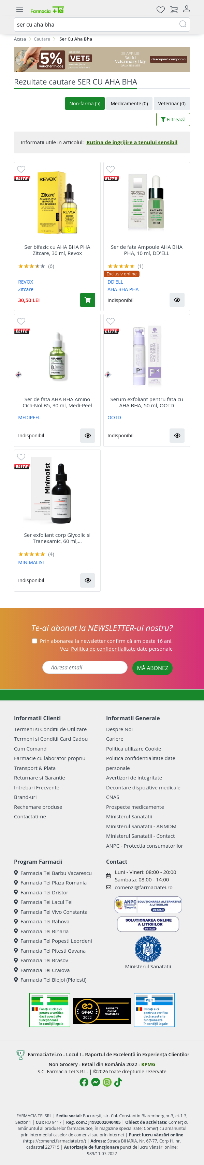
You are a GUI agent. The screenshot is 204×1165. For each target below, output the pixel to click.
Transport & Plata (35, 768)
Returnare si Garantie (39, 777)
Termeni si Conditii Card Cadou (51, 738)
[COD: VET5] (102, 59)
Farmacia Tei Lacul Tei (43, 901)
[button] (177, 300)
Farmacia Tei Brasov (41, 960)
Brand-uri (25, 796)
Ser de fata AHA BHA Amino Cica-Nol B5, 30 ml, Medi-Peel (57, 402)
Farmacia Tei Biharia (41, 931)
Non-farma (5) (85, 103)
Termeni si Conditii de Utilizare (50, 729)
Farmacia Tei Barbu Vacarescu (53, 872)
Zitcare (25, 289)
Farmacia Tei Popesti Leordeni (53, 940)
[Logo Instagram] (107, 1082)
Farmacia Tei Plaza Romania (50, 882)
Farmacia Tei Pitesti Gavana (50, 950)
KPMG (148, 1064)
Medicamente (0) (129, 103)
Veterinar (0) (172, 103)
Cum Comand (30, 748)
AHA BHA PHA (123, 289)
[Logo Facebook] (83, 1082)
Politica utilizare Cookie (133, 748)
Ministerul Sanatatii (129, 816)
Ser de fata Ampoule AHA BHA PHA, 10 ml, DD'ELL (147, 250)
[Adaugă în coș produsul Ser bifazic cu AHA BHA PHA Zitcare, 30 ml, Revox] (87, 300)
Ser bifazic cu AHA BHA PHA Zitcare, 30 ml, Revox (57, 250)
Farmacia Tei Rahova (42, 921)
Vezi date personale (116, 648)
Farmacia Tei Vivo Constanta (51, 911)
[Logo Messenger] (95, 1082)
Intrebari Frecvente (36, 787)
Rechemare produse (38, 806)
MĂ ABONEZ (152, 668)
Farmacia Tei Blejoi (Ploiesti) (50, 979)
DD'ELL (115, 281)
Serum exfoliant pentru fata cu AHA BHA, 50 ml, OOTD (146, 402)
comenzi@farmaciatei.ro (144, 887)
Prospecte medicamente (135, 806)
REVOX (25, 281)
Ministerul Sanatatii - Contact (140, 835)
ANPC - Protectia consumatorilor (144, 845)
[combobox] (102, 24)
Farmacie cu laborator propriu (50, 758)
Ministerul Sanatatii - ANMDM (141, 826)
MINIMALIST (31, 562)
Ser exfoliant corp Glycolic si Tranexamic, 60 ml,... (57, 538)
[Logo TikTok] (118, 1082)
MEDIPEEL (29, 417)
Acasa (20, 39)
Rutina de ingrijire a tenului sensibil (131, 142)
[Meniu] (19, 9)
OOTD (114, 417)
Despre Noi (119, 729)
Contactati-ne (30, 816)
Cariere (114, 738)
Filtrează (173, 119)
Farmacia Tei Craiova (42, 970)
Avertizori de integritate (134, 777)
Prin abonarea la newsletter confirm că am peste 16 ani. (106, 640)
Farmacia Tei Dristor (41, 892)
